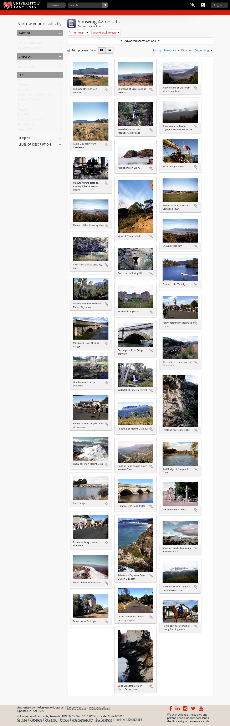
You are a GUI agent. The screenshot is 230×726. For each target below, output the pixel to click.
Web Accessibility (82, 719)
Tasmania (24, 85)
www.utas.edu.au (99, 707)
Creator (25, 56)
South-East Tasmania (31, 120)
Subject (24, 138)
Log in (218, 5)
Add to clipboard (106, 89)
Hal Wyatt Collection (30, 49)
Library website (76, 707)
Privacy (64, 719)
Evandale (23, 115)
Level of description (35, 144)
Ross (21, 105)
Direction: (187, 50)
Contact (22, 719)
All (19, 39)
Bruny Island (26, 125)
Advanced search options (140, 41)
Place (23, 74)
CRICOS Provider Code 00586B (105, 716)
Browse (55, 5)
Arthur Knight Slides (30, 44)
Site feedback (104, 719)
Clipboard (192, 5)
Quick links (203, 5)
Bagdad (22, 110)
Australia (23, 90)
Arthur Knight (26, 67)
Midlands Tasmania (30, 100)
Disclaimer (51, 719)
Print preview (77, 50)
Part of (24, 33)
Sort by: (157, 50)
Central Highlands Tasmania (35, 95)
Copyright (36, 719)
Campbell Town (27, 130)
